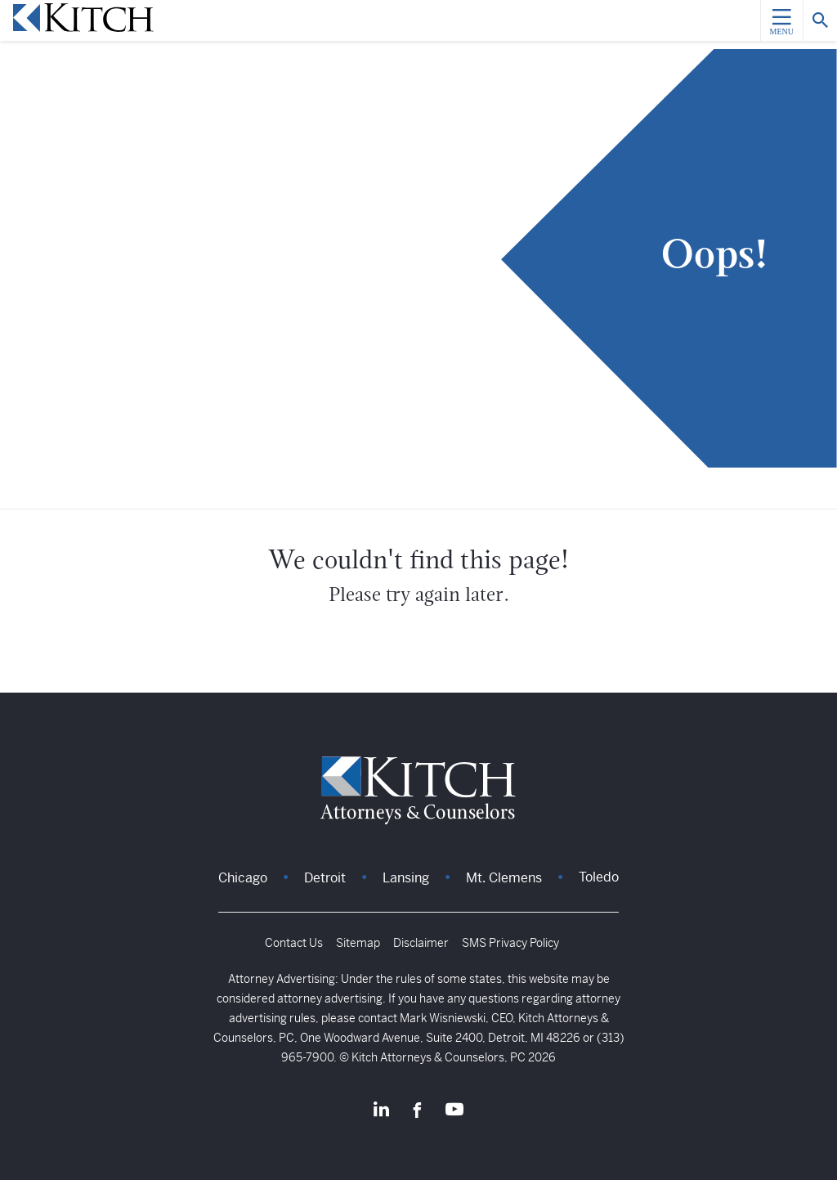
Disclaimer (421, 942)
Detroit (325, 877)
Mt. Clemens (504, 877)
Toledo (599, 877)
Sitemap (358, 942)
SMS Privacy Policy (510, 942)
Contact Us (294, 942)
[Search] (820, 20)
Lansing (406, 877)
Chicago (242, 877)
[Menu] (781, 20)
